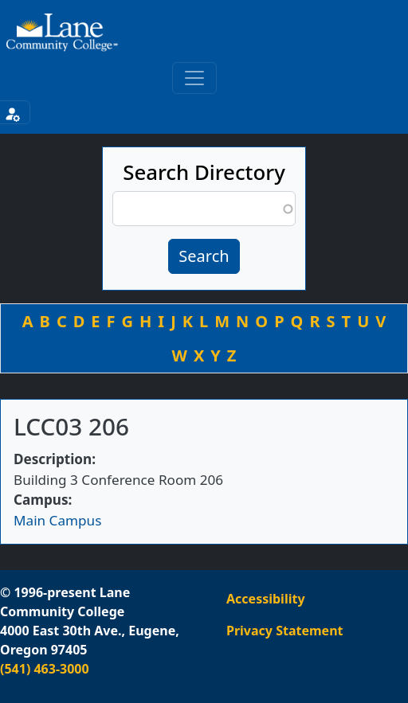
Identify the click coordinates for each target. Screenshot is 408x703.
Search (203, 256)
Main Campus (57, 520)
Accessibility (265, 598)
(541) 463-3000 (44, 669)
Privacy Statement (284, 630)
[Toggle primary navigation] (194, 78)
